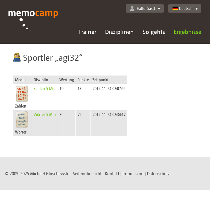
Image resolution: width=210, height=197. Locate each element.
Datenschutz (158, 173)
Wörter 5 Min (45, 114)
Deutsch (182, 8)
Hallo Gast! (142, 8)
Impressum (133, 173)
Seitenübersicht (87, 173)
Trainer (87, 31)
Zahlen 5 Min (45, 88)
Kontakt (112, 173)
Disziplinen (119, 31)
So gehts (153, 31)
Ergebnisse (187, 31)
